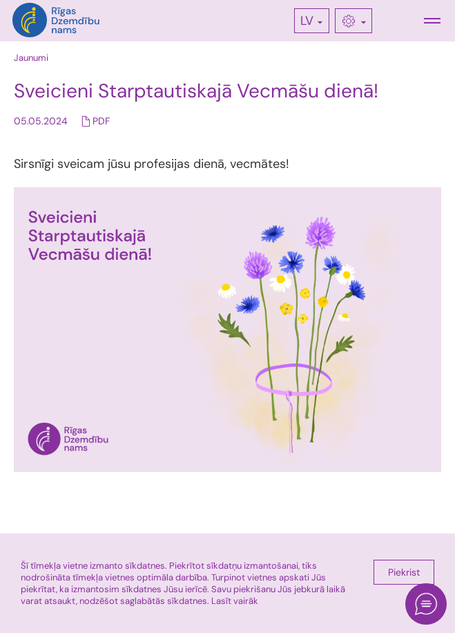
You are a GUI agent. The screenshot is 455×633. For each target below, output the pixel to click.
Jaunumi (31, 58)
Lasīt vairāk (234, 601)
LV (306, 20)
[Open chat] (426, 604)
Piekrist (404, 572)
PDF (101, 121)
